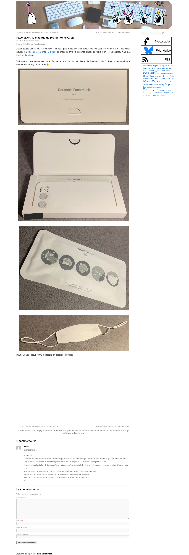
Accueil (159, 3)
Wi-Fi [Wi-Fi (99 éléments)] (150, 95)
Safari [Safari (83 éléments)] (169, 90)
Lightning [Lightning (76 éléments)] (158, 76)
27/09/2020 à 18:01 (30, 450)
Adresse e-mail (21, 527)
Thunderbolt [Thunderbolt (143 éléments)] (168, 93)
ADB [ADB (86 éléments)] (145, 66)
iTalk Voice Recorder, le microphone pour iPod (113, 32)
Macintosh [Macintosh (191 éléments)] (163, 78)
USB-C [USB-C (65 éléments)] (145, 95)
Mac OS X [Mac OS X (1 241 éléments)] (151, 81)
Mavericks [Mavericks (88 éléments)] (168, 82)
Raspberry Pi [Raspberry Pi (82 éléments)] (163, 90)
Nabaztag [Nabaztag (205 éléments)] (159, 84)
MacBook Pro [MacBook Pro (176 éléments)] (152, 78)
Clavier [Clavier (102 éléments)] (158, 68)
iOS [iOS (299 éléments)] (145, 73)
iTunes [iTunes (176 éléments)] (146, 76)
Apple (37, 41)
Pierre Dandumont (40, 44)
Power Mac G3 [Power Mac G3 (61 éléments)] (157, 87)
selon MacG (100, 61)
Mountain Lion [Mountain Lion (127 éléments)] (149, 84)
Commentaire (21, 498)
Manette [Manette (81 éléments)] (161, 82)
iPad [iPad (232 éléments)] (150, 73)
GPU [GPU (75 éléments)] (163, 71)
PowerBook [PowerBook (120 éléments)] (147, 87)
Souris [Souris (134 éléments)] (156, 93)
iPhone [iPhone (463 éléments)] (156, 73)
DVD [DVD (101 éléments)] (145, 71)
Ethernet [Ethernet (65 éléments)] (159, 71)
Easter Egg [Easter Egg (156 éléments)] (152, 71)
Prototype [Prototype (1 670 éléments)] (150, 89)
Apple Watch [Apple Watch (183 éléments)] (167, 65)
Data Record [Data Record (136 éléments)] (166, 68)
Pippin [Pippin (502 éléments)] (168, 84)
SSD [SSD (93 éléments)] (160, 93)
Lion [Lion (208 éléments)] (164, 76)
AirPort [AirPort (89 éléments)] (149, 66)
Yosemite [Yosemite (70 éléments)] (162, 95)
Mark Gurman (49, 52)
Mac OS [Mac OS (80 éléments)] (171, 79)
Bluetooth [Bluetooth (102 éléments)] (146, 68)
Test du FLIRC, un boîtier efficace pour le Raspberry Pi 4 (37, 32)
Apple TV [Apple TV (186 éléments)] (156, 65)
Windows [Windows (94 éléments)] (155, 95)
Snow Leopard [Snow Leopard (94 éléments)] (148, 93)
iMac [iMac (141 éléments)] (168, 71)
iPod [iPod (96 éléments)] (162, 74)
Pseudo (19, 521)
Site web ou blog (22, 534)
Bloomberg (33, 52)
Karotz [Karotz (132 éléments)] (152, 76)
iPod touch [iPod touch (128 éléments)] (168, 73)
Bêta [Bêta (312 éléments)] (153, 68)
